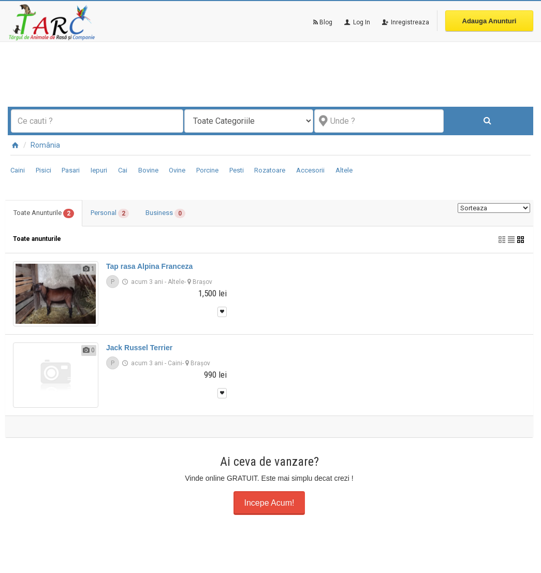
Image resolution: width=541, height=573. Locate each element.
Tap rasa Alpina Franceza (149, 266)
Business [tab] (165, 213)
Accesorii (310, 170)
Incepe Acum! (269, 502)
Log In (356, 22)
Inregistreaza (405, 22)
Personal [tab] (110, 213)
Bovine (148, 170)
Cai (122, 170)
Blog (322, 22)
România (45, 145)
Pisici (43, 170)
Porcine (207, 170)
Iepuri (99, 170)
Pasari (71, 170)
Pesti (236, 170)
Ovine (177, 170)
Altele (344, 170)
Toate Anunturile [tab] (43, 213)
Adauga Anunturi (489, 21)
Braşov (202, 281)
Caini (17, 170)
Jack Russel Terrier (139, 347)
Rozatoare (269, 170)
